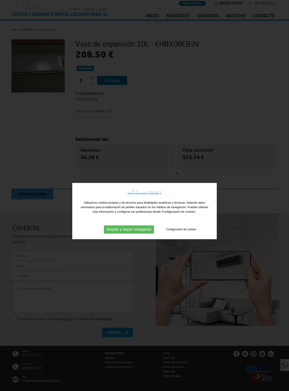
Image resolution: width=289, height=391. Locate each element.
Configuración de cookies (181, 234)
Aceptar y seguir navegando (128, 234)
